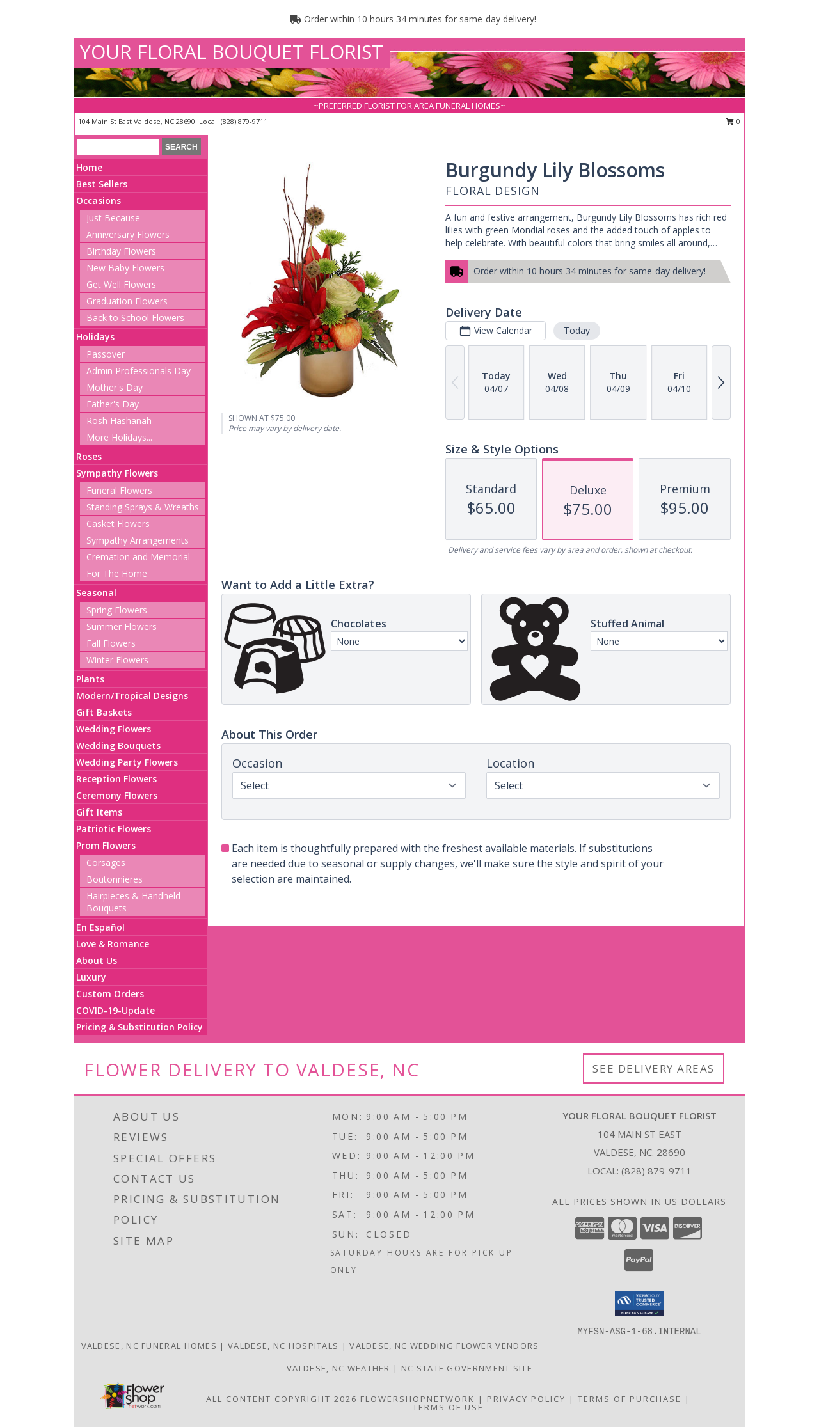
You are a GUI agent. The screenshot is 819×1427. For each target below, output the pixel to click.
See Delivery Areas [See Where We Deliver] (653, 1068)
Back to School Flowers (135, 317)
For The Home (116, 573)
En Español (100, 927)
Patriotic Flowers (113, 829)
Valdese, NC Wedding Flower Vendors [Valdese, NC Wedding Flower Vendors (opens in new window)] (444, 1346)
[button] (639, 1303)
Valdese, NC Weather (338, 1368)
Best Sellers (101, 184)
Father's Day (112, 404)
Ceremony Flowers (116, 795)
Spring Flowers (116, 610)
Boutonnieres (114, 879)
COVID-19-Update (115, 1010)
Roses (89, 456)
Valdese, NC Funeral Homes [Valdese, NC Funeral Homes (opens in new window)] (149, 1346)
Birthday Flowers (121, 251)
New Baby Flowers (125, 268)
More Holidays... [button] (119, 437)
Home (89, 167)
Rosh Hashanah (119, 420)
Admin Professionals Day (138, 371)
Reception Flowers (116, 779)
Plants (90, 679)
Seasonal (96, 593)
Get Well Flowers (121, 284)
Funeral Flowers (119, 490)
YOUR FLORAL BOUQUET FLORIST (231, 51)
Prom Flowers (106, 845)
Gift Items (99, 812)
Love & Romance (112, 944)
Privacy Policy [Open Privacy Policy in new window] (526, 1399)
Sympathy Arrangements (137, 540)
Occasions (98, 200)
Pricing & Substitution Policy (139, 1027)
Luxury (91, 977)
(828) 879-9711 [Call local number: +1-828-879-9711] (244, 121)
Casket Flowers (118, 523)
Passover (105, 354)
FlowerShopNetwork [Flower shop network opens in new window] (417, 1399)
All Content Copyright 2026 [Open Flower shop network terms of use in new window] (281, 1399)
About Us (96, 960)
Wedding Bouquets (118, 745)
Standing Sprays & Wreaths (142, 507)
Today (577, 330)
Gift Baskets (104, 712)
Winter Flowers (117, 660)
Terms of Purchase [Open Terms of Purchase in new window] (629, 1399)
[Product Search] (118, 147)
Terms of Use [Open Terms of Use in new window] (448, 1407)
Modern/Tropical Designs (132, 696)
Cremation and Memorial (138, 557)
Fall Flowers (111, 643)
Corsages (105, 862)
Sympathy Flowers (117, 473)
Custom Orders (110, 994)
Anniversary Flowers (128, 234)
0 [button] (733, 121)
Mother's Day (114, 387)
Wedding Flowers (113, 729)
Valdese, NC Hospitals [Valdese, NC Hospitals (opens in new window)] (283, 1346)
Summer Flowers (121, 626)
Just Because (113, 218)
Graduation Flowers (127, 301)
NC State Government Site (466, 1368)
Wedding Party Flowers (127, 762)
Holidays (95, 337)
